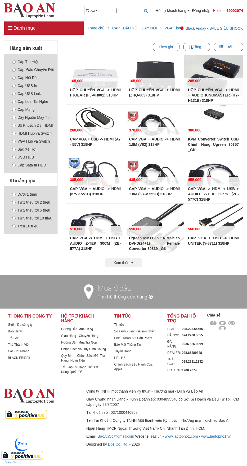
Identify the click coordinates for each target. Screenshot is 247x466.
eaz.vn (156, 436)
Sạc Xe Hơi (24, 149)
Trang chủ (96, 28)
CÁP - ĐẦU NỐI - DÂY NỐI (134, 28)
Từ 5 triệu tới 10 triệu (32, 218)
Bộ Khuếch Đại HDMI (32, 125)
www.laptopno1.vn (216, 436)
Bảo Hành (15, 331)
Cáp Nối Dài (25, 78)
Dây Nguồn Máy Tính (32, 117)
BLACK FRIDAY (19, 358)
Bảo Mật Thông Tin (127, 344)
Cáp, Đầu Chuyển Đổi (33, 70)
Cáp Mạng (23, 109)
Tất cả (91, 10)
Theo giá (166, 47)
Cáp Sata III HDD (29, 165)
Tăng (197, 47)
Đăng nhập (201, 10)
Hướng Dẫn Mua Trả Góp (79, 342)
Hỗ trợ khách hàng (173, 10)
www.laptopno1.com (181, 436)
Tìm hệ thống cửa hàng (125, 297)
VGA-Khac (173, 28)
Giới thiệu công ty (20, 325)
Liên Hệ (119, 358)
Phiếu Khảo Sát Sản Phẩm (133, 338)
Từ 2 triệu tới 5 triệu (31, 210)
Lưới (228, 47)
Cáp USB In (24, 85)
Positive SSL (11, 462)
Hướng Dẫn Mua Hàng (77, 329)
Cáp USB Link (26, 93)
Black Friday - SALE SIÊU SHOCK (214, 28)
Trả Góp (14, 338)
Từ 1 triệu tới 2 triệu (31, 202)
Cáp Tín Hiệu (25, 62)
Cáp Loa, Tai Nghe (30, 101)
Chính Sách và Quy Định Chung (83, 349)
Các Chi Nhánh (18, 351)
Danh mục (21, 28)
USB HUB (23, 157)
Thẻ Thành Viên (19, 344)
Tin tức (119, 325)
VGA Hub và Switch (31, 141)
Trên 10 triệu (25, 226)
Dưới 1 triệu (24, 194)
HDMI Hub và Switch (32, 133)
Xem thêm (124, 263)
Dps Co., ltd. (118, 444)
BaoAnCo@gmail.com (116, 436)
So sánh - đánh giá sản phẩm (134, 331)
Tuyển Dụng (122, 351)
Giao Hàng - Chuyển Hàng (79, 336)
